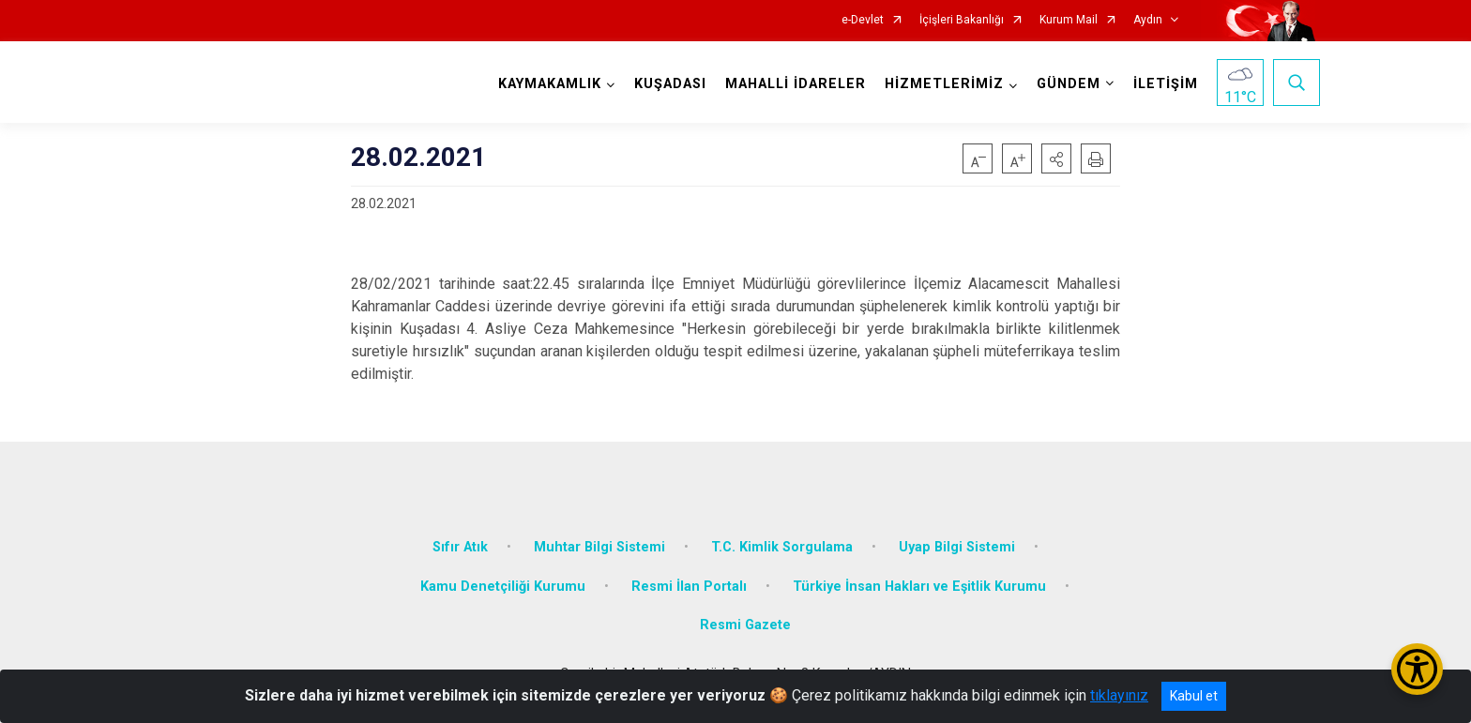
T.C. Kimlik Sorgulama (782, 547)
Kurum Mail (1068, 20)
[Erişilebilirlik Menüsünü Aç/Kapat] (1417, 669)
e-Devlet (863, 20)
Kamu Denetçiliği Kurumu (502, 587)
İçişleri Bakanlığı (961, 20)
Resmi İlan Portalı (689, 587)
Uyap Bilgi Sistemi (957, 547)
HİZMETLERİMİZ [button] (944, 84)
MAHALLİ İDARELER (795, 84)
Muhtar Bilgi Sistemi (599, 547)
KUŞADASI (670, 84)
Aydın (1147, 20)
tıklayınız (1119, 695)
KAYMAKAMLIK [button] (549, 84)
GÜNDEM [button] (1068, 84)
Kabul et (1194, 695)
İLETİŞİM (1165, 84)
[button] (1056, 158)
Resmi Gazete (745, 625)
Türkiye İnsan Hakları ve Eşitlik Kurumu (919, 587)
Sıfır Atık (460, 547)
